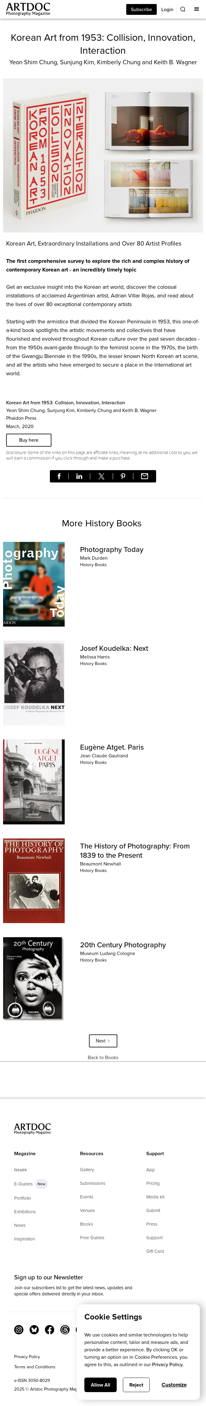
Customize (174, 1385)
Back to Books (103, 1057)
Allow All (100, 1384)
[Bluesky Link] (34, 1329)
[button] (197, 9)
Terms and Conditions (34, 1367)
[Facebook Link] (49, 1329)
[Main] (25, 9)
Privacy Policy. (168, 1364)
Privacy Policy (27, 1356)
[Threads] (65, 1329)
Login (167, 9)
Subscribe (141, 9)
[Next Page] (103, 1040)
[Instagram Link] (18, 1329)
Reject (136, 1384)
